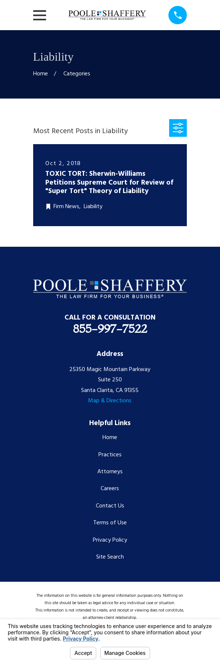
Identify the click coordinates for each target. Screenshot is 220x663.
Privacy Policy (110, 540)
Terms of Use (110, 523)
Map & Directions (110, 401)
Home (109, 437)
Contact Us (110, 506)
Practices (110, 455)
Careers (110, 488)
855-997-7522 (110, 328)
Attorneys (110, 472)
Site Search (110, 557)
